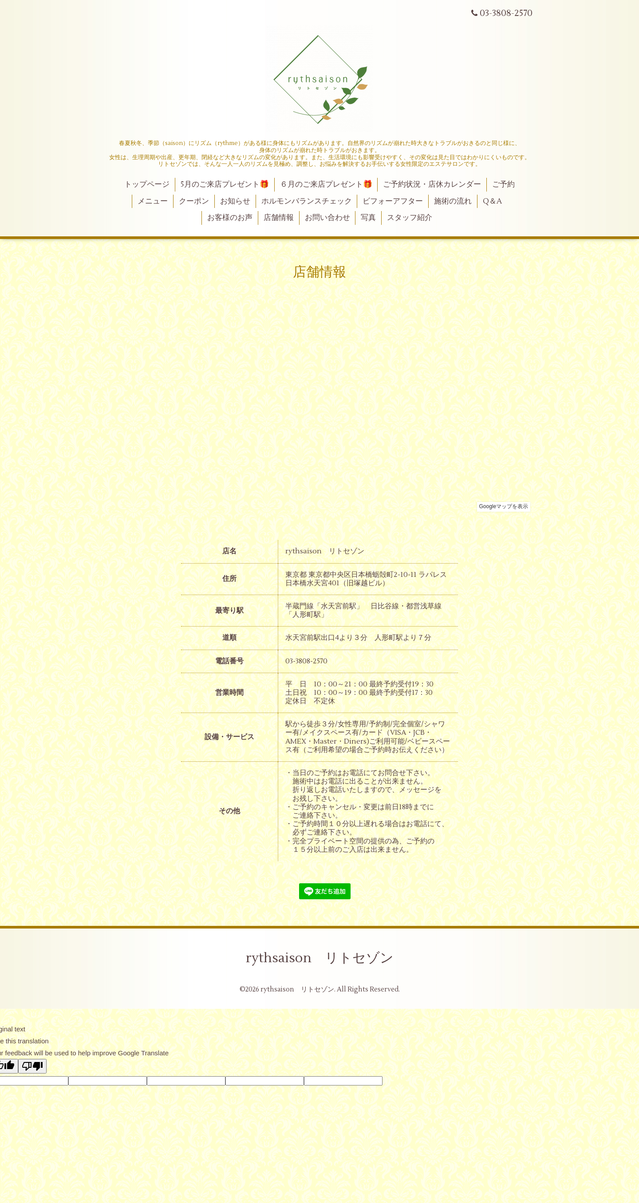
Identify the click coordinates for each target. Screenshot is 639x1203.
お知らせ (235, 201)
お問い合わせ (327, 218)
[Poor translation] (32, 1066)
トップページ (147, 184)
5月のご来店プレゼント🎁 (225, 184)
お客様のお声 (229, 218)
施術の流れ (453, 201)
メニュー (153, 201)
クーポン (194, 201)
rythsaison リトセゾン (320, 958)
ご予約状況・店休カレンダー (432, 184)
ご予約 (503, 184)
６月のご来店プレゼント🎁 (326, 184)
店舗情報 (279, 218)
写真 (368, 218)
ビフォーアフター (393, 201)
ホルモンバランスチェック (306, 201)
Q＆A (492, 201)
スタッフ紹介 (409, 218)
